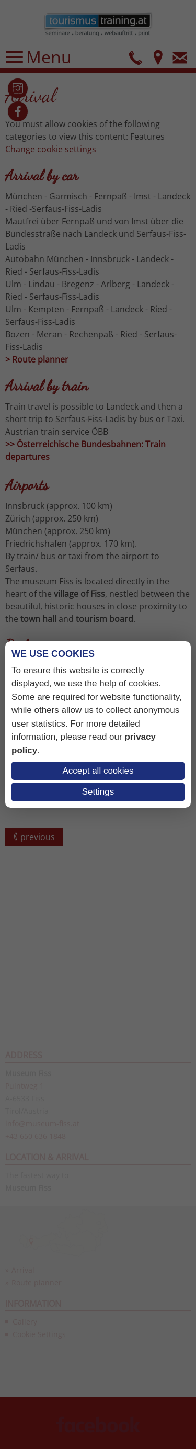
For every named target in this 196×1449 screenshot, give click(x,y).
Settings (98, 792)
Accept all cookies (97, 771)
